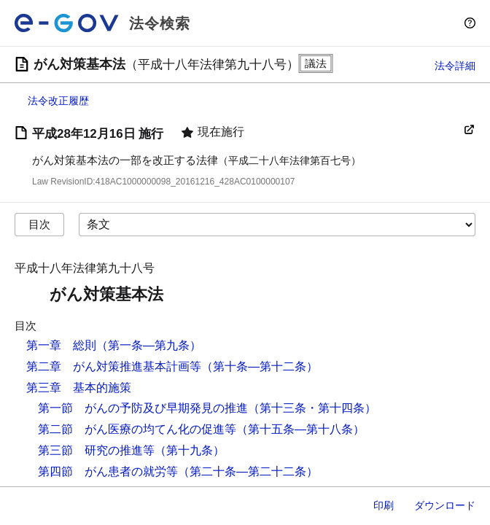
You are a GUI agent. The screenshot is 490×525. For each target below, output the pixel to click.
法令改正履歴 (58, 100)
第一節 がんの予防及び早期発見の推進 (143, 408)
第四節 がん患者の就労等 (108, 471)
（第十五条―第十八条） (300, 429)
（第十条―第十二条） (259, 366)
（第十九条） (190, 450)
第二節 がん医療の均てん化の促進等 (137, 429)
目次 (39, 224)
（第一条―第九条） (148, 345)
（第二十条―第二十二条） (248, 471)
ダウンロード (444, 505)
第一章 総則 (61, 345)
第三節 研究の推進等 (96, 450)
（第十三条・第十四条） (312, 408)
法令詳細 (455, 65)
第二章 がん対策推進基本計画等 (113, 366)
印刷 (383, 505)
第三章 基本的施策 (78, 387)
